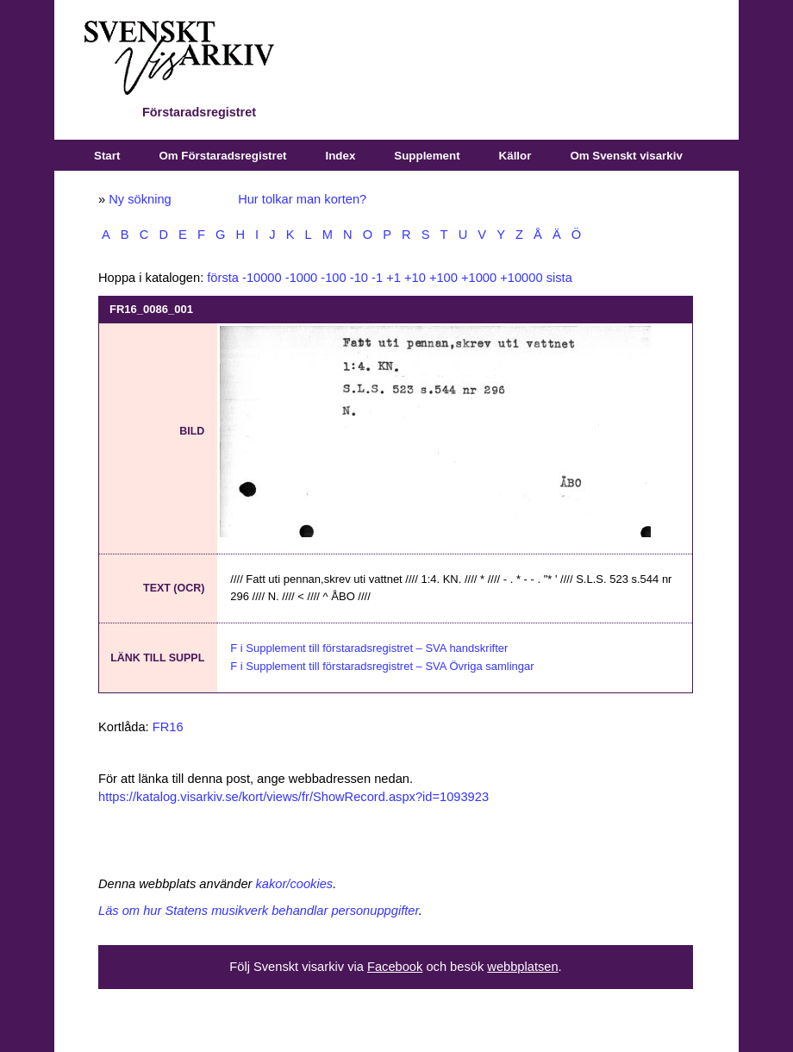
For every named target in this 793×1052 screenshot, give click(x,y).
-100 (333, 278)
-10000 (262, 278)
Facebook (394, 967)
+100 (443, 278)
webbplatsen (522, 967)
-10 (359, 278)
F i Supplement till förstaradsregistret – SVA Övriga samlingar (382, 666)
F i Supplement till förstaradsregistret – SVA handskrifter (369, 648)
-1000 (301, 278)
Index (341, 155)
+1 (393, 278)
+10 (415, 278)
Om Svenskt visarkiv (626, 155)
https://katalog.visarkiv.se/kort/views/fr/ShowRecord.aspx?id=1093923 (293, 797)
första (223, 278)
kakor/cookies (295, 884)
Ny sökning (140, 199)
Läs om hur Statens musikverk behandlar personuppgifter (258, 910)
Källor (515, 155)
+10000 (521, 278)
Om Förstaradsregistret (222, 155)
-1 (377, 278)
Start (107, 155)
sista (559, 278)
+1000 (478, 278)
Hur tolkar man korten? (302, 199)
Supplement (426, 155)
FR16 (168, 727)
